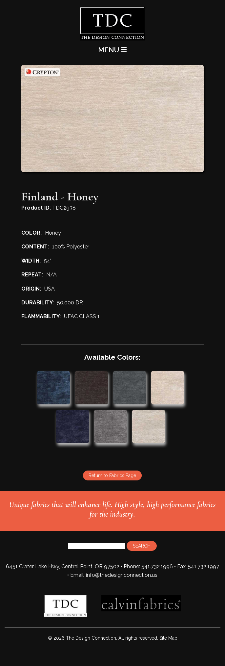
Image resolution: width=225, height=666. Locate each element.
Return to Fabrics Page (112, 475)
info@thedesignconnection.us (121, 575)
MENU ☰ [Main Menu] (112, 50)
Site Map (168, 638)
